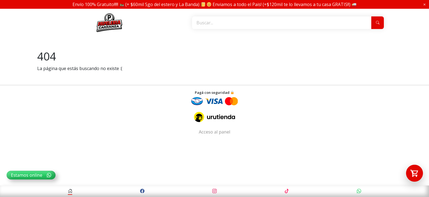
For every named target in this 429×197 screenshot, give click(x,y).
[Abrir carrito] (414, 173)
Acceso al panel (214, 132)
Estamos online (31, 175)
